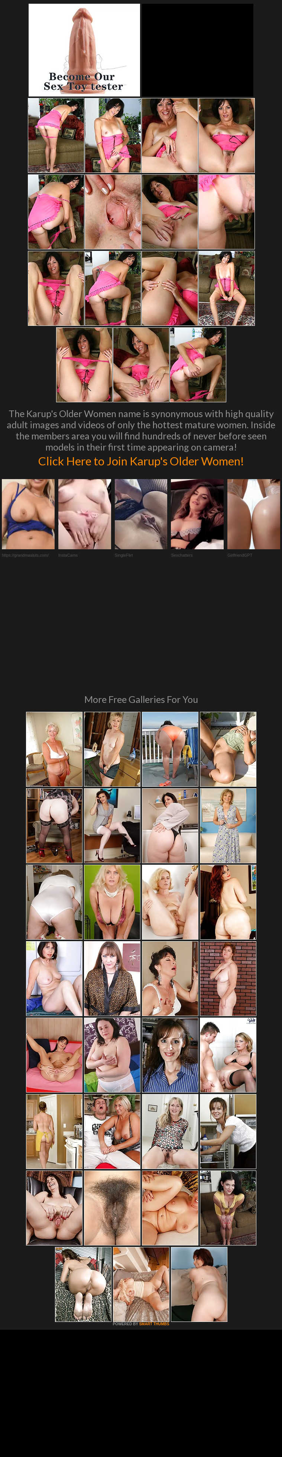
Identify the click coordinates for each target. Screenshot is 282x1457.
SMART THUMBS (154, 1219)
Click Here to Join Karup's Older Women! (141, 460)
